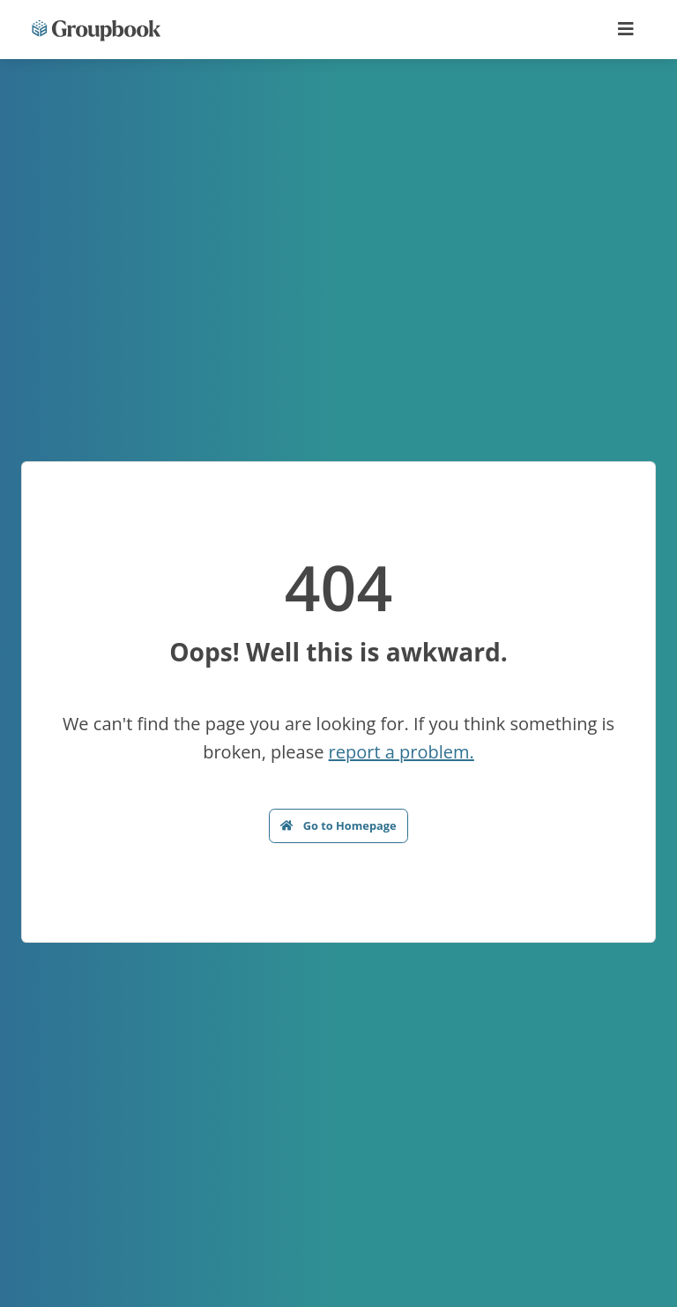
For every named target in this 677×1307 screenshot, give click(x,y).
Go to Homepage (338, 825)
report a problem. (401, 752)
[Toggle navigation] (625, 29)
